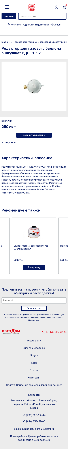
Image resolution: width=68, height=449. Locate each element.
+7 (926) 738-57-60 (34, 421)
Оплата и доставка (34, 348)
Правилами (33, 320)
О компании (34, 340)
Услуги (34, 355)
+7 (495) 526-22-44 (56, 332)
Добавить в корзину (34, 135)
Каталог (9, 16)
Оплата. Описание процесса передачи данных (34, 385)
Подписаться (34, 308)
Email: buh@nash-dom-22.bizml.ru (34, 428)
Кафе (34, 362)
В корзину (34, 267)
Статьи (34, 370)
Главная (5, 42)
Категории (34, 377)
